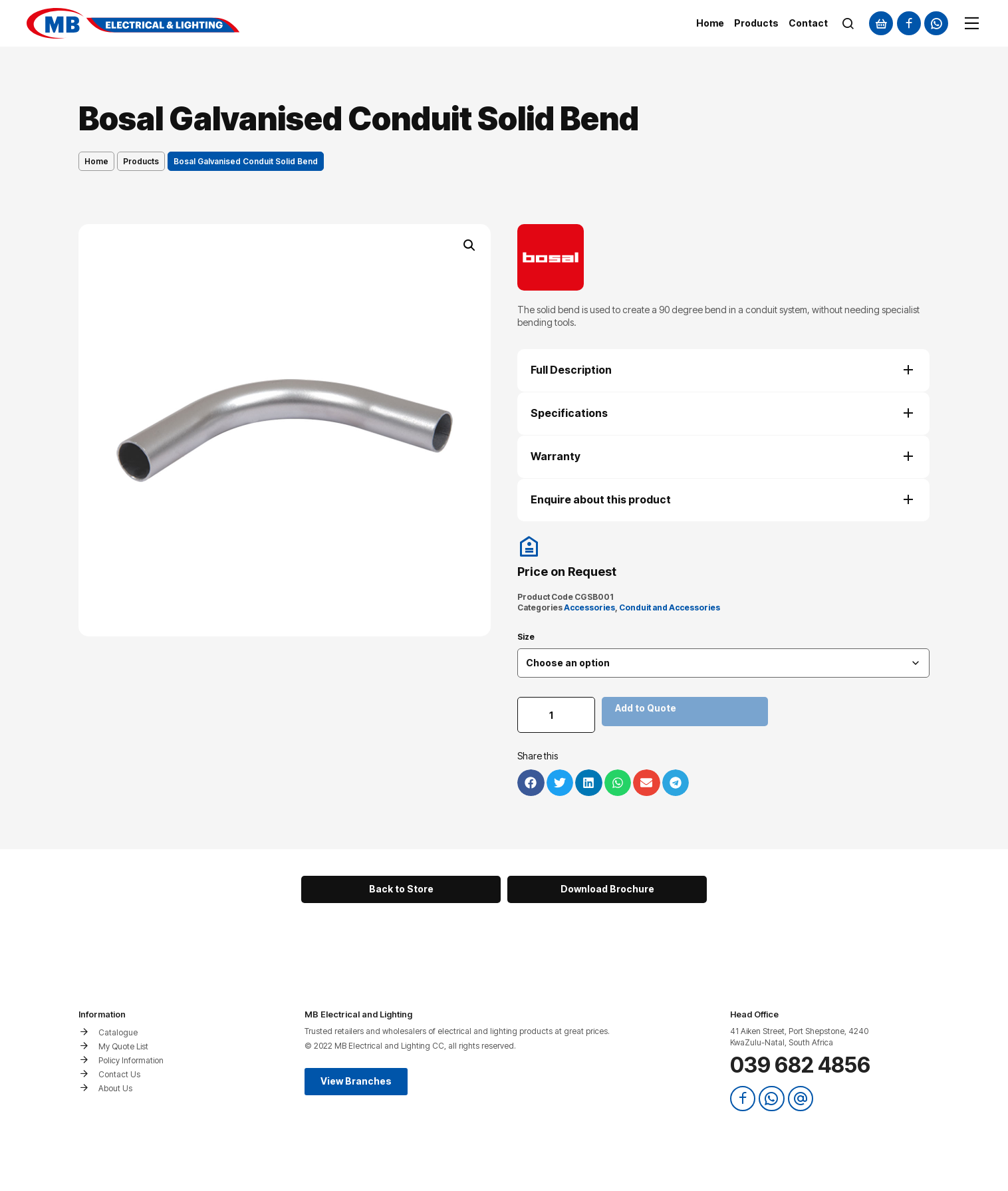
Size (526, 637)
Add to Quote (647, 708)
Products (141, 161)
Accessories (589, 607)
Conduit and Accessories (669, 607)
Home (96, 161)
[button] (469, 245)
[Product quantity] (557, 715)
